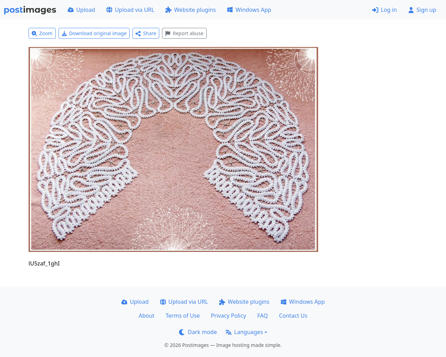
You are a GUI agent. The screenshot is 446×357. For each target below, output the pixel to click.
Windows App (249, 10)
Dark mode (198, 332)
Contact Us (293, 315)
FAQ (262, 315)
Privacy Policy (228, 315)
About (146, 315)
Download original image (94, 33)
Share (146, 33)
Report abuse (184, 33)
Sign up (422, 10)
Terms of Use (183, 315)
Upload (81, 10)
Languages (244, 332)
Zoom (42, 33)
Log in (384, 10)
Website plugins (191, 10)
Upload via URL (130, 10)
